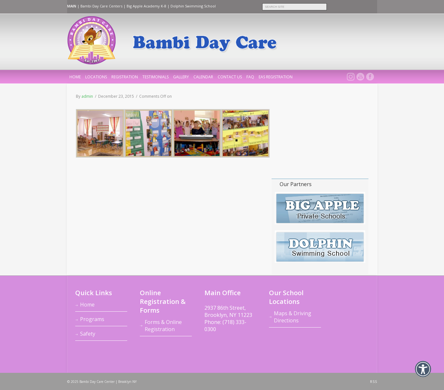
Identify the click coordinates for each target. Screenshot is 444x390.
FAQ (250, 77)
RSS (373, 381)
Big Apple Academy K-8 (146, 6)
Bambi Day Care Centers (101, 6)
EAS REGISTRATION (276, 77)
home (75, 77)
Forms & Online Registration (163, 325)
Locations (96, 77)
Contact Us (230, 77)
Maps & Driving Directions (292, 317)
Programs (92, 319)
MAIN (71, 6)
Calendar (203, 77)
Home (87, 304)
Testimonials (155, 77)
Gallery (181, 77)
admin (87, 96)
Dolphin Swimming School (193, 6)
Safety (87, 333)
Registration (124, 77)
